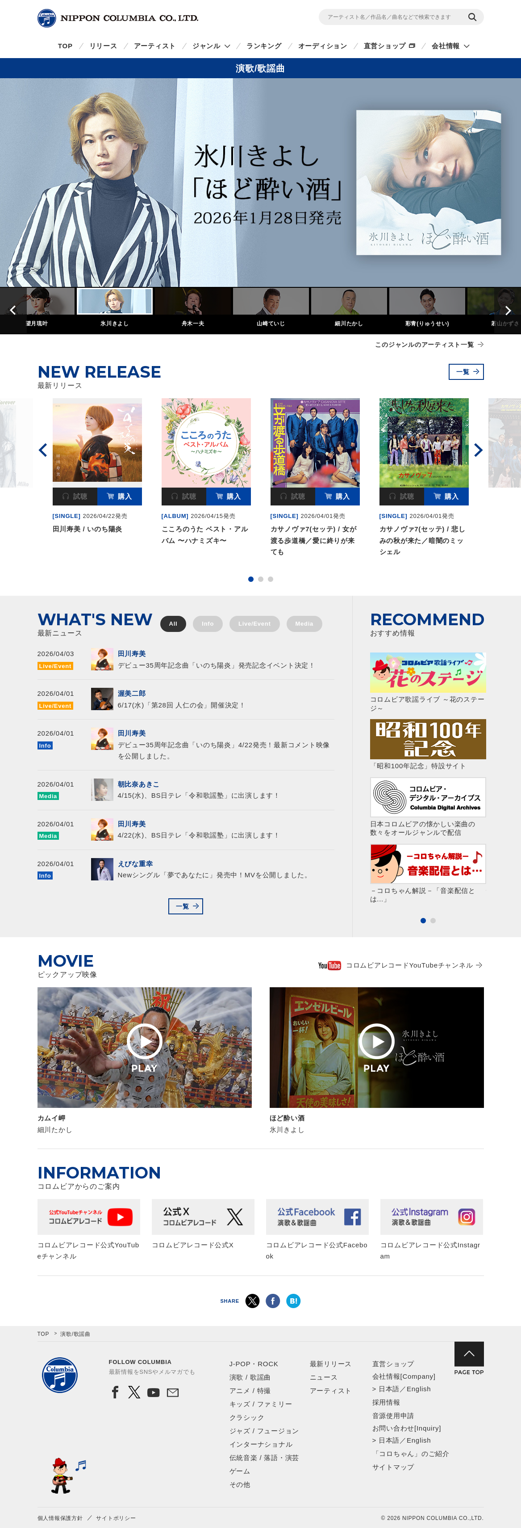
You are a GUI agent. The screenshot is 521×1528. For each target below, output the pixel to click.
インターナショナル (261, 1444)
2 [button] (261, 579)
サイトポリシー (116, 1518)
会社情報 (446, 46)
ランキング (264, 46)
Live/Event (254, 623)
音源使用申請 (393, 1415)
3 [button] (270, 579)
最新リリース (331, 1364)
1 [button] (251, 579)
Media (305, 623)
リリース (103, 46)
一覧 (463, 371)
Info (208, 623)
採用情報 (386, 1402)
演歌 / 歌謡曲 (250, 1377)
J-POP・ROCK (254, 1364)
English (419, 1389)
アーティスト (155, 46)
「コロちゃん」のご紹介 (411, 1453)
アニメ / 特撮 (250, 1390)
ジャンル (206, 46)
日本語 (389, 1389)
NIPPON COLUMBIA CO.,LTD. (118, 18)
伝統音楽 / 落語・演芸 (264, 1457)
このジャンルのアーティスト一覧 (424, 344)
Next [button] (507, 310)
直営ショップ (385, 46)
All (173, 623)
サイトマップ (393, 1467)
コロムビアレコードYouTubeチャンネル (395, 965)
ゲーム (239, 1471)
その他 (239, 1484)
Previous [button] (13, 310)
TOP (65, 46)
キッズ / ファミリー (260, 1404)
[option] (260, 182)
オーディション (322, 46)
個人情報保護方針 (60, 1518)
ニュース (324, 1377)
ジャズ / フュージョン (264, 1431)
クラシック (247, 1417)
